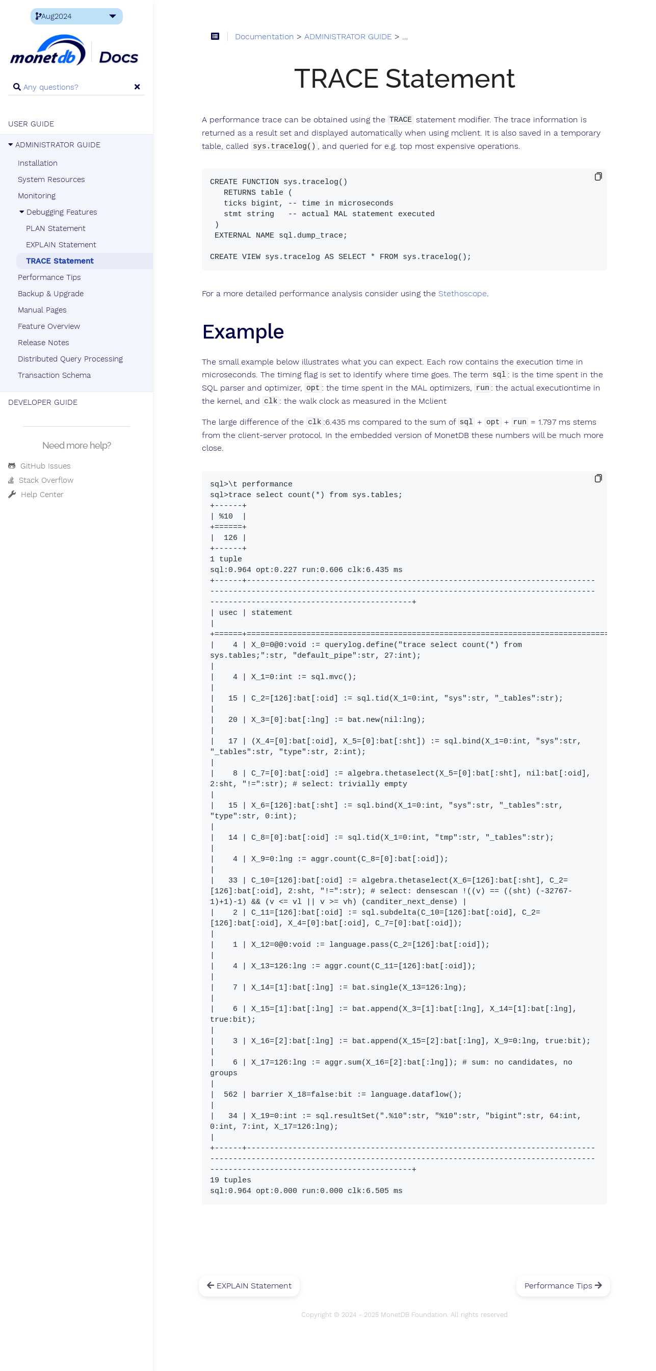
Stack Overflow (40, 480)
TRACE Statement (59, 261)
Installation (38, 163)
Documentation (264, 36)
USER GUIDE (31, 123)
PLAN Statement (56, 228)
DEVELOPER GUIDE (42, 402)
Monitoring (37, 195)
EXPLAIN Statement (61, 244)
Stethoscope (462, 293)
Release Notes (43, 342)
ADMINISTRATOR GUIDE (54, 144)
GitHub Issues (39, 466)
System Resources (51, 179)
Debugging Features (57, 212)
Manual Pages (42, 310)
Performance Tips (49, 277)
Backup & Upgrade (51, 293)
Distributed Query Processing (70, 359)
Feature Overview (49, 326)
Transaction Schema (54, 375)
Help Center (36, 494)
